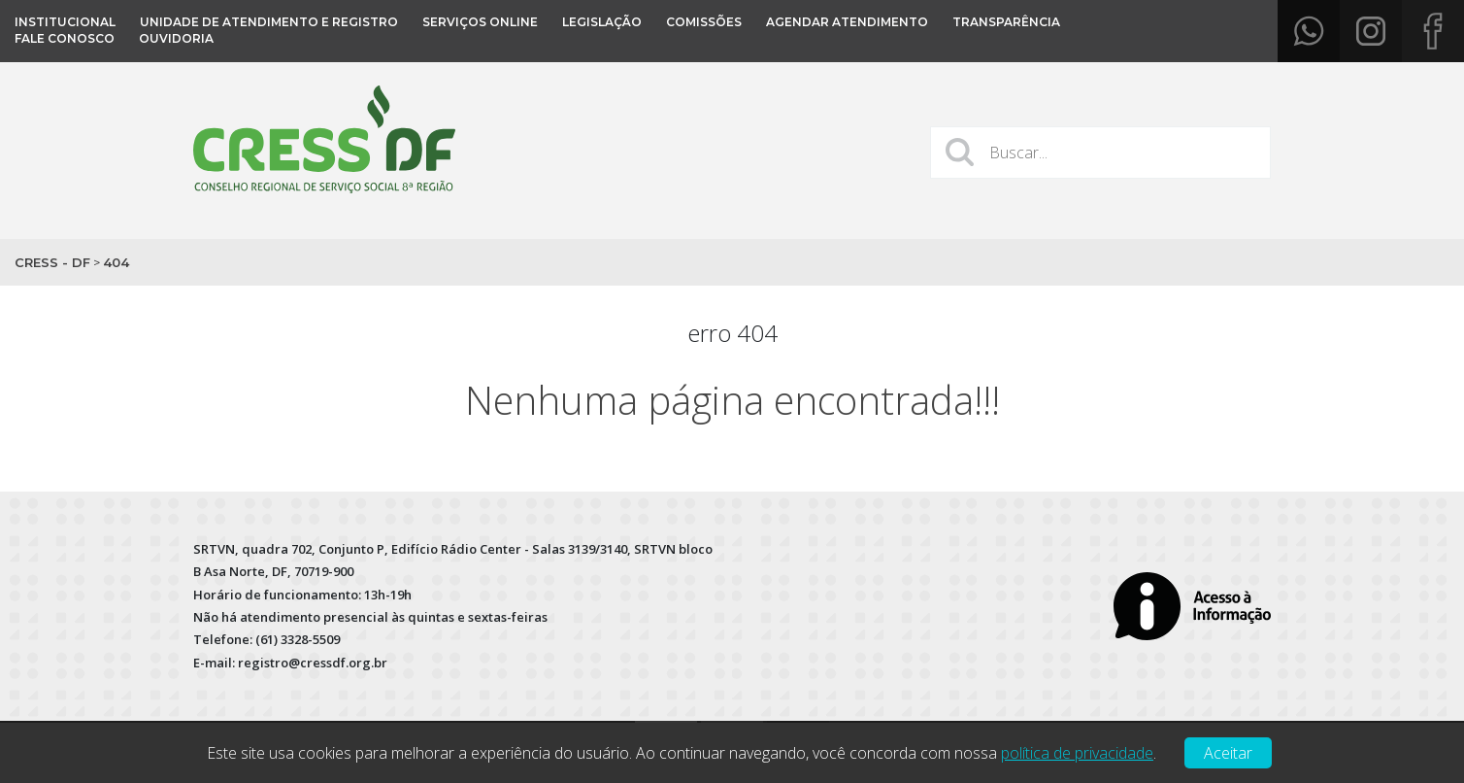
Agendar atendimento (847, 22)
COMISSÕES (704, 22)
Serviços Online (480, 22)
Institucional (65, 22)
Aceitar (1228, 753)
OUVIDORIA (176, 38)
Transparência (1006, 22)
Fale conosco (65, 38)
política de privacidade (1077, 753)
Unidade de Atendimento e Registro (269, 22)
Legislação (602, 22)
